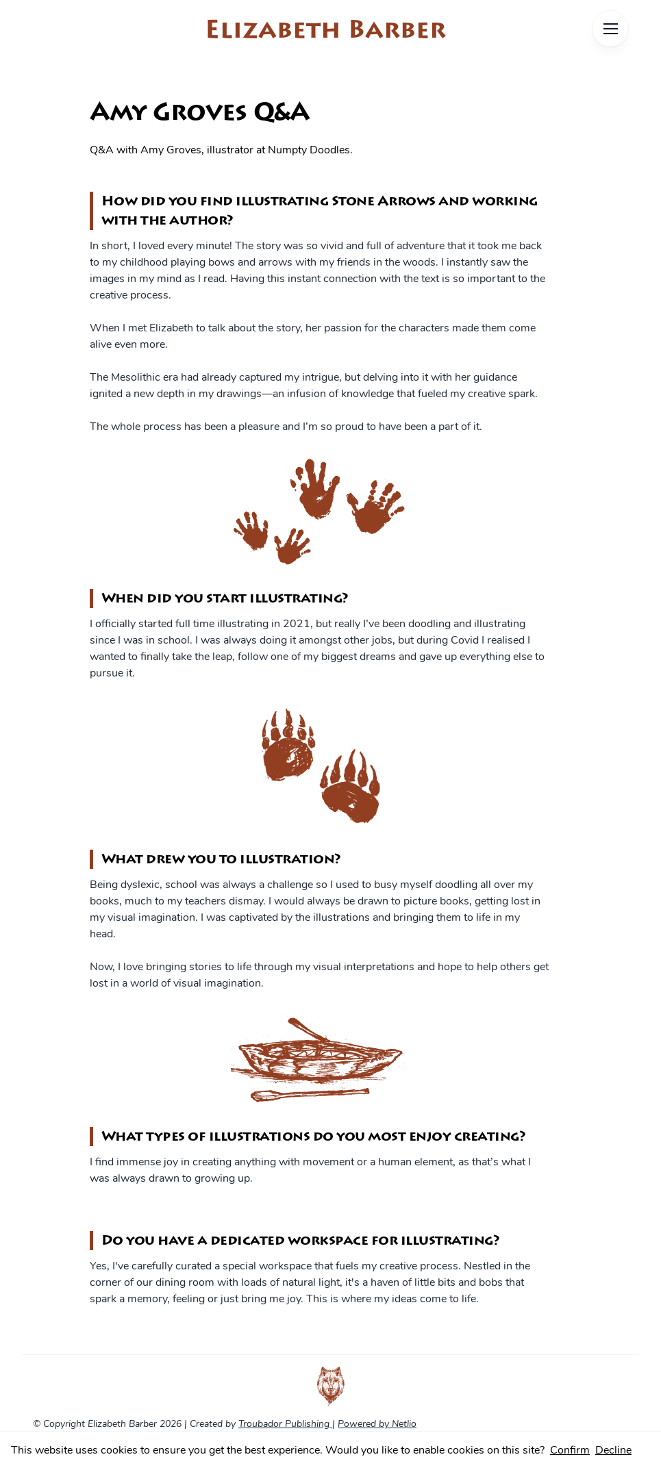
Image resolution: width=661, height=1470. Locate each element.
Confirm (570, 1450)
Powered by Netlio (377, 1424)
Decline (613, 1450)
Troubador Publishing (285, 1424)
